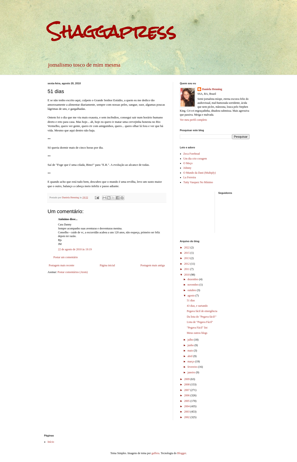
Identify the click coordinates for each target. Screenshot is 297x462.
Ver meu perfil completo (193, 119)
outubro (192, 290)
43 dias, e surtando (197, 305)
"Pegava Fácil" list (197, 327)
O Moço (188, 163)
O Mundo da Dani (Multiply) (199, 172)
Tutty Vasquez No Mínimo (198, 182)
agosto (191, 295)
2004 (187, 406)
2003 (187, 411)
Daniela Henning (212, 89)
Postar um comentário (65, 257)
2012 (187, 263)
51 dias (191, 300)
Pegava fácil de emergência (202, 311)
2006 (187, 395)
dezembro (193, 279)
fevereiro (192, 366)
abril (190, 356)
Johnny (187, 167)
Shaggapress (112, 31)
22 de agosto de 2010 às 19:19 (75, 249)
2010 (187, 274)
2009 (187, 379)
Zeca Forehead (191, 153)
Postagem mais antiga (152, 265)
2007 (187, 390)
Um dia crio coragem (195, 158)
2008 (187, 384)
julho (190, 339)
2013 (187, 258)
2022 (187, 247)
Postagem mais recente (61, 265)
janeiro (191, 372)
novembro (193, 284)
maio (190, 350)
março (191, 361)
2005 (187, 401)
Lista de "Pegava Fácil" (200, 322)
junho (190, 345)
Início (51, 441)
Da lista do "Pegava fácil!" (201, 316)
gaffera (155, 453)
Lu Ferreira (189, 177)
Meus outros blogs (197, 333)
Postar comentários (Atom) (73, 272)
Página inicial (107, 265)
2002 (187, 417)
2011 (187, 269)
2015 (187, 252)
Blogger (181, 453)
